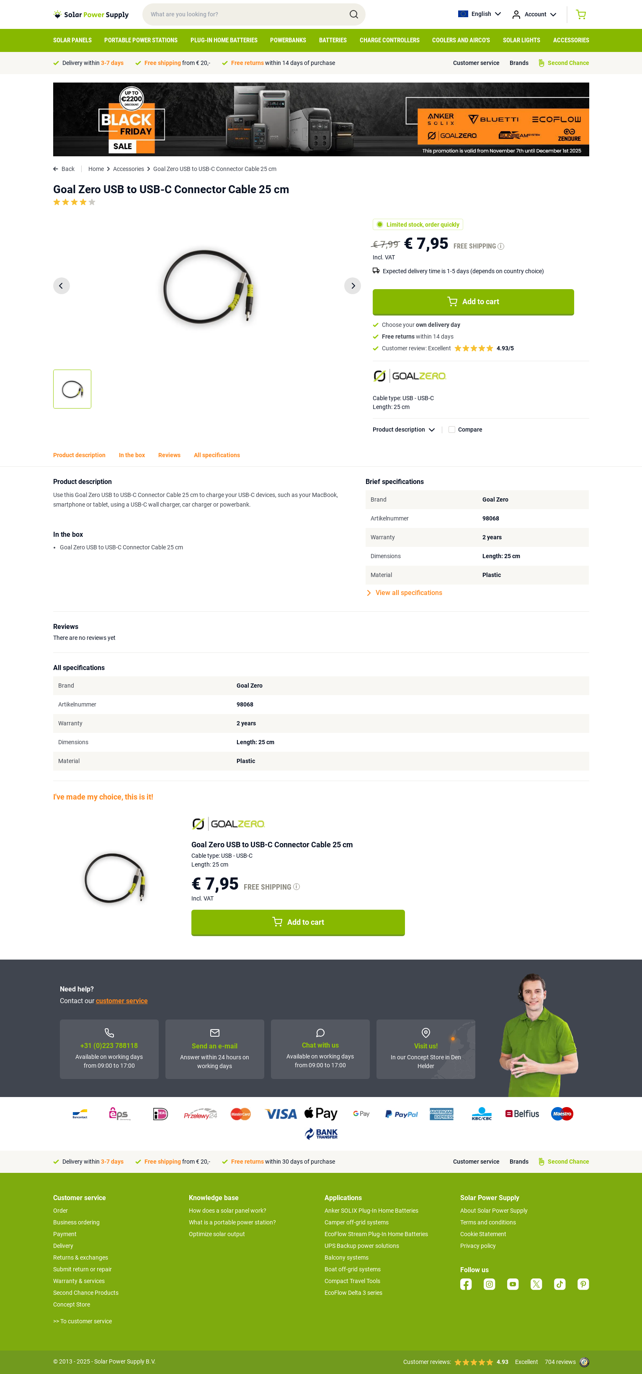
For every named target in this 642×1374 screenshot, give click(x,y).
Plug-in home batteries (224, 40)
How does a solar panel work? (227, 1210)
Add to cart (473, 302)
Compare (470, 429)
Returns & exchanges (80, 1257)
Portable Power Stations (141, 40)
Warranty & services (79, 1281)
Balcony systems (347, 1257)
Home (96, 169)
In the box (132, 455)
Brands (519, 63)
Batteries (333, 40)
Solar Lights (521, 40)
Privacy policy (478, 1245)
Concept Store (71, 1304)
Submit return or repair (82, 1269)
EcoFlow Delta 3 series (353, 1292)
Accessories (571, 40)
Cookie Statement (483, 1234)
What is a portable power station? (232, 1222)
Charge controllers (390, 40)
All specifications (217, 455)
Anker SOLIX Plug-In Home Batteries (371, 1210)
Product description (407, 429)
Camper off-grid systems (357, 1222)
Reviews (169, 455)
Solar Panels (72, 40)
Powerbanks (288, 40)
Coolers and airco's (461, 40)
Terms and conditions (488, 1222)
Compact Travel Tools (352, 1281)
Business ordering (76, 1222)
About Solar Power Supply (494, 1210)
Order (60, 1210)
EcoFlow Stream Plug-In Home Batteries (376, 1234)
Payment (65, 1234)
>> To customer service (82, 1321)
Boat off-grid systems (353, 1269)
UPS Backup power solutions (362, 1245)
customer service (122, 1001)
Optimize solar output (217, 1234)
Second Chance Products (86, 1292)
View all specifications (404, 593)
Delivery (63, 1245)
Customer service (476, 63)
